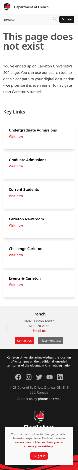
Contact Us (24, 340)
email (57, 399)
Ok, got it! (39, 456)
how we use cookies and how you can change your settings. (38, 444)
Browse (9, 19)
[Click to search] (55, 19)
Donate (67, 19)
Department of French (31, 7)
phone (43, 399)
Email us (39, 330)
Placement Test (51, 340)
